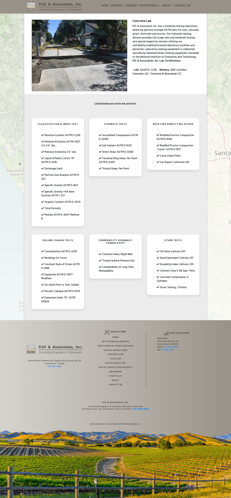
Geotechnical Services (115, 338)
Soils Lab (115, 355)
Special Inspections (115, 347)
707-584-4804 (54, 363)
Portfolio (115, 373)
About (166, 5)
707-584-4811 (168, 346)
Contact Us (183, 5)
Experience (115, 368)
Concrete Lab (115, 351)
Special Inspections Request (115, 364)
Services (116, 5)
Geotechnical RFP (115, 360)
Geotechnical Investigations (115, 342)
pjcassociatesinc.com (99, 421)
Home (105, 5)
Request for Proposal (142, 5)
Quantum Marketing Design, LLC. (126, 421)
